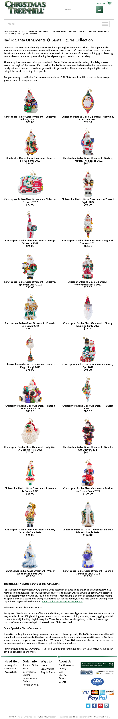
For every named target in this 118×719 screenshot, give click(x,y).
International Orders (29, 673)
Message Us (10, 665)
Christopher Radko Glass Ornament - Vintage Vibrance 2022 (30, 242)
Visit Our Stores (63, 677)
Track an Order (30, 665)
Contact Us (10, 668)
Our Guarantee (66, 665)
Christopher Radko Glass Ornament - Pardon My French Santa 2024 (88, 489)
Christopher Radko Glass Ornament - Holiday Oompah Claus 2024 (30, 531)
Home (7, 31)
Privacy (62, 668)
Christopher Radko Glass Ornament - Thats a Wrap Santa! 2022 (30, 407)
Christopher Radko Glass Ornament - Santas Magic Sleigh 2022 (30, 366)
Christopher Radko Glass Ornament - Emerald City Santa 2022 (30, 324)
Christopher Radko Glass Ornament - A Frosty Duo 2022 (87, 366)
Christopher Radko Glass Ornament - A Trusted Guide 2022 (88, 200)
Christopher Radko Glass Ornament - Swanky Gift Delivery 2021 (88, 448)
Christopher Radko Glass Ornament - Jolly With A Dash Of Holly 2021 (30, 448)
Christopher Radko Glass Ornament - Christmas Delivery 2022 (30, 200)
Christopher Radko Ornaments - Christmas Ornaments (73, 31)
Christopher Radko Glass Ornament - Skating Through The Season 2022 (88, 159)
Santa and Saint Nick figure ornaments (62, 601)
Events (62, 681)
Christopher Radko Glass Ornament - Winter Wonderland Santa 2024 (30, 572)
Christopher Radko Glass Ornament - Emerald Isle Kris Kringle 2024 (88, 531)
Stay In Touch (48, 672)
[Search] (79, 9)
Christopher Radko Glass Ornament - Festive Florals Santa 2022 (30, 159)
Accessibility (10, 671)
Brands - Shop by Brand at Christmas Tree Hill (30, 31)
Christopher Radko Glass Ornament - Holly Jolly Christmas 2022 (87, 118)
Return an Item (31, 684)
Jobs (61, 671)
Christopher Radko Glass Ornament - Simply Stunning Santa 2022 (87, 324)
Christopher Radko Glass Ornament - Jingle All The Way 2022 (87, 242)
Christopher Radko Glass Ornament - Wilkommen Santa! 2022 (87, 283)
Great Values (47, 668)
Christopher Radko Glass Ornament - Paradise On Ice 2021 (87, 407)
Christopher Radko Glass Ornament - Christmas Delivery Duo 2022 (30, 118)
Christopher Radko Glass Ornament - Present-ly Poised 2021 (30, 489)
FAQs (25, 668)
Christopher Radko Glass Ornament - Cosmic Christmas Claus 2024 (88, 572)
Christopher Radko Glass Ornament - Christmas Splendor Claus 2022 (30, 283)
